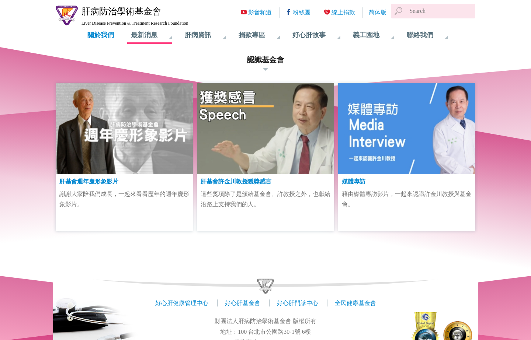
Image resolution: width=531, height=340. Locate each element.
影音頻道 (260, 12)
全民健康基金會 (355, 303)
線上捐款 (343, 12)
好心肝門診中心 (297, 303)
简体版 (377, 12)
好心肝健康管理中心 (181, 303)
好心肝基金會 (242, 303)
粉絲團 (301, 12)
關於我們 (100, 35)
